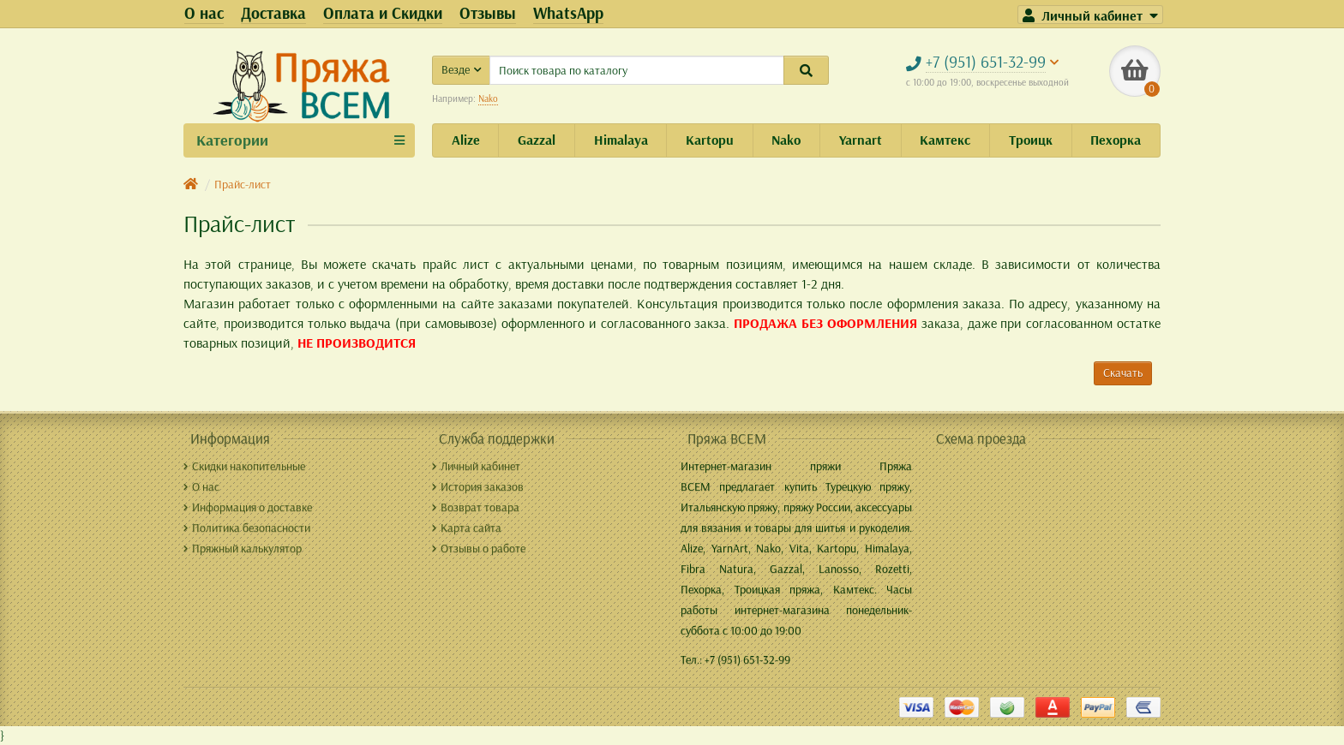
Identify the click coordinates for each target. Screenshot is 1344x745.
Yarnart (860, 139)
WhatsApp (568, 13)
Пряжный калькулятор (242, 548)
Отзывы (487, 13)
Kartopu (710, 139)
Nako (488, 98)
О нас (204, 13)
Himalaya (621, 139)
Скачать (1123, 372)
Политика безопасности (246, 527)
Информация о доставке (247, 507)
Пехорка (1115, 139)
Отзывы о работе (478, 548)
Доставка (273, 13)
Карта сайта (466, 527)
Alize (466, 139)
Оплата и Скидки (382, 13)
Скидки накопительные (244, 466)
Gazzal (536, 139)
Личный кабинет (476, 466)
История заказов (478, 486)
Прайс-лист (242, 184)
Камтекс (945, 139)
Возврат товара (475, 507)
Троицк (1031, 139)
